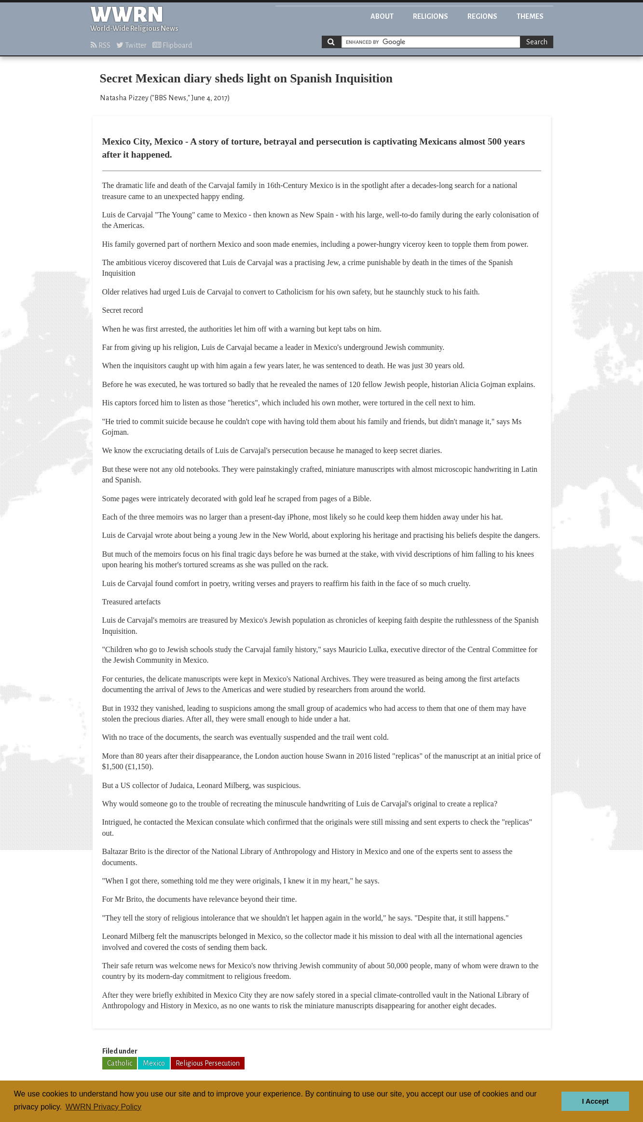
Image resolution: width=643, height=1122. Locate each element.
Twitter (131, 45)
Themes (530, 16)
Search (536, 42)
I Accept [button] (595, 1101)
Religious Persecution (208, 1063)
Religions (430, 16)
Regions (482, 16)
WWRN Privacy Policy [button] (103, 1107)
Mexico (154, 1063)
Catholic (119, 1063)
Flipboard (172, 45)
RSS (100, 45)
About (382, 16)
